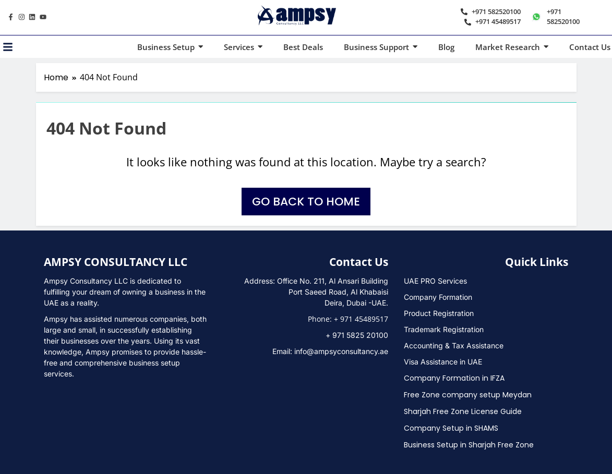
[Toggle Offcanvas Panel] (8, 47)
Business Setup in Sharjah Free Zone (469, 445)
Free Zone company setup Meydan (468, 395)
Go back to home (306, 201)
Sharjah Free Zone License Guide (463, 411)
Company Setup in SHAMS (451, 428)
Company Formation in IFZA (454, 378)
